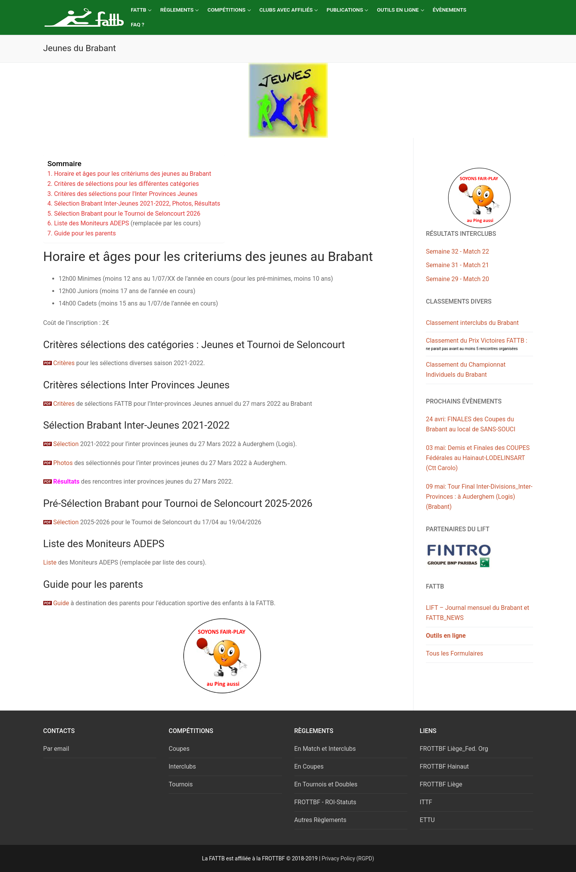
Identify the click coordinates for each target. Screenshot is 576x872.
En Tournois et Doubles (326, 784)
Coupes (179, 748)
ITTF (426, 802)
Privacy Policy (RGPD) (348, 858)
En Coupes (309, 766)
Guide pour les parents (85, 233)
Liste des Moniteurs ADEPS (91, 223)
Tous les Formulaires (454, 653)
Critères (63, 363)
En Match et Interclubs (325, 748)
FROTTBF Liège (441, 784)
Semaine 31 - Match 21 (457, 265)
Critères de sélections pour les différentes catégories (126, 183)
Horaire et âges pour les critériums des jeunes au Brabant (132, 173)
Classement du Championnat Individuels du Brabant (466, 369)
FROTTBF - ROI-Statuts (325, 802)
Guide (56, 603)
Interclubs (182, 766)
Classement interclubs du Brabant (472, 322)
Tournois (181, 784)
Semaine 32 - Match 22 (457, 251)
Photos (58, 463)
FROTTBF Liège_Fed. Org (454, 748)
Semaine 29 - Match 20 (457, 279)
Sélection (61, 444)
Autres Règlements (320, 820)
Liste (49, 562)
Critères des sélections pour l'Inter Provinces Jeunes (126, 193)
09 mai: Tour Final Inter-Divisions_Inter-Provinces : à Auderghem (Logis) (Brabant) (479, 496)
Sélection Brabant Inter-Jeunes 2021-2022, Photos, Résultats (137, 203)
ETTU (427, 820)
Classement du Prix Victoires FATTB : (476, 344)
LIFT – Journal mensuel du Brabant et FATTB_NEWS (477, 612)
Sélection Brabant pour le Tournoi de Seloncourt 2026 (127, 213)
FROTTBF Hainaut (444, 766)
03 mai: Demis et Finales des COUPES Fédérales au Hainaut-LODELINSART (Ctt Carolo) (478, 458)
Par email (56, 748)
